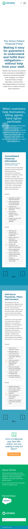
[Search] (20, 3)
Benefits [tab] (7, 227)
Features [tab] (7, 194)
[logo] (11, 3)
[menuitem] (20, 3)
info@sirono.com (12, 484)
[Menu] (24, 3)
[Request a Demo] (14, 454)
